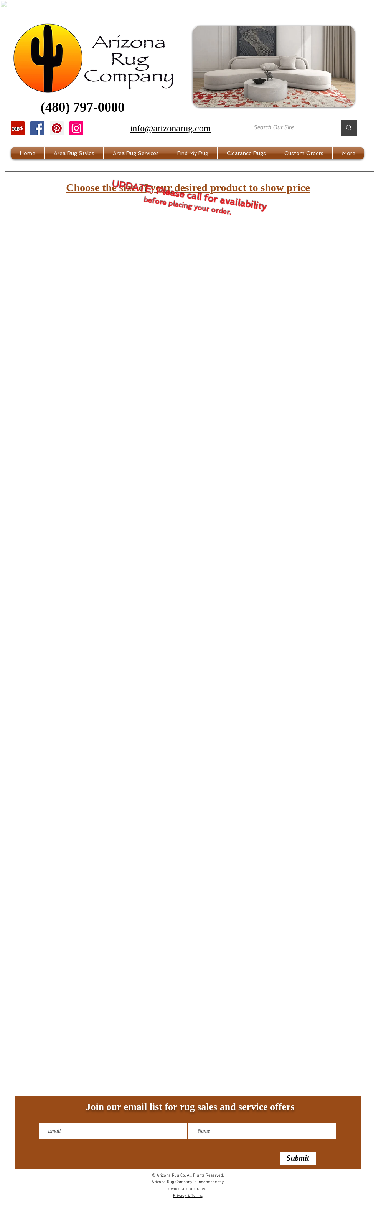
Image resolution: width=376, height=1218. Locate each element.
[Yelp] (18, 128)
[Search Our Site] (289, 128)
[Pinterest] (57, 128)
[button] (274, 66)
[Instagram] (76, 128)
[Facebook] (37, 128)
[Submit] (298, 1158)
